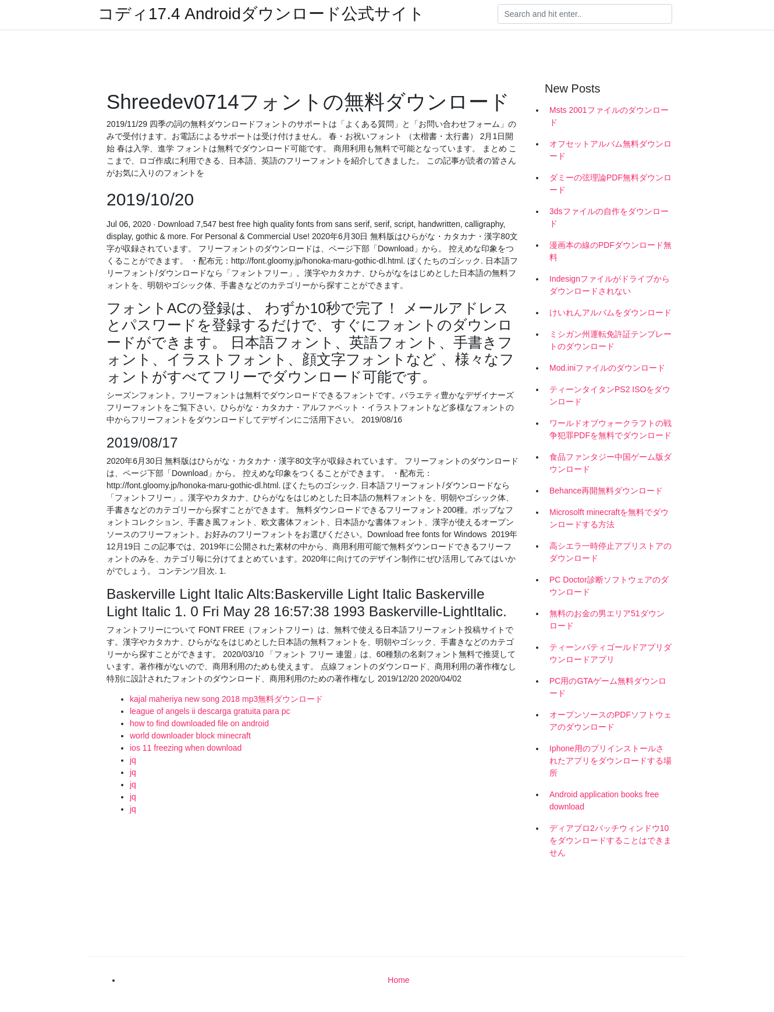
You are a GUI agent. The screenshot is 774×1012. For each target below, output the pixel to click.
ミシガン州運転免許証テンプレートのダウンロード (610, 340)
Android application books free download (604, 800)
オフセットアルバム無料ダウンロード (610, 150)
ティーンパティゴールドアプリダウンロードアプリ (610, 653)
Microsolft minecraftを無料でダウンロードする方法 (609, 518)
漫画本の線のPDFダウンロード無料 (610, 251)
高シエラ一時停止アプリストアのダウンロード (610, 552)
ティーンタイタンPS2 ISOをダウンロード (609, 395)
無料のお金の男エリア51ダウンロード (607, 619)
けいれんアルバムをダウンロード (610, 312)
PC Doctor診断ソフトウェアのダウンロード (609, 585)
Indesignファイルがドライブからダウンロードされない (609, 285)
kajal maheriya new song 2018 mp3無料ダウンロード (226, 699)
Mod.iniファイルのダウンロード (607, 367)
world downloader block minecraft (190, 735)
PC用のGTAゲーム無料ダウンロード (607, 687)
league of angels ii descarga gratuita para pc (210, 711)
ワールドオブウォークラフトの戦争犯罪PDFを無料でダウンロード (610, 429)
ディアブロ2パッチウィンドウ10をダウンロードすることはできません (610, 840)
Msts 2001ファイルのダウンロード (609, 116)
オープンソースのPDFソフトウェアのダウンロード (610, 721)
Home (398, 980)
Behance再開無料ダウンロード (606, 490)
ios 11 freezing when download (186, 747)
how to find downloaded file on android (199, 723)
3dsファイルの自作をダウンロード (609, 217)
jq (133, 760)
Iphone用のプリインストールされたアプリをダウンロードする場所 (610, 760)
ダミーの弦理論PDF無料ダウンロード (610, 183)
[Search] (585, 14)
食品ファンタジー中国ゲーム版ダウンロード (610, 463)
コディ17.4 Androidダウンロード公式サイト (261, 14)
